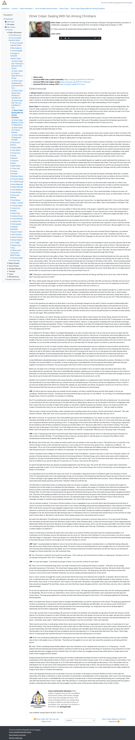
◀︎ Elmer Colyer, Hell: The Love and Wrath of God (46, 720)
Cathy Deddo (16, 148)
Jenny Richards (17, 219)
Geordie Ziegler (17, 258)
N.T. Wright (16, 243)
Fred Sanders (16, 224)
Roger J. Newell (17, 203)
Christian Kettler (17, 179)
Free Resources (15, 35)
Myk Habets (16, 166)
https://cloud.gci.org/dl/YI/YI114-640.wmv (76, 82)
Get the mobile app (15, 738)
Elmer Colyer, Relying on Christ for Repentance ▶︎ (114, 720)
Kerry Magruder (17, 184)
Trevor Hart (16, 168)
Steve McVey (16, 192)
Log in (130, 3)
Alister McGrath (17, 187)
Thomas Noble (17, 206)
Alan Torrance (17, 235)
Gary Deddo (16, 150)
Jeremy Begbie (17, 51)
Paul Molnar (16, 200)
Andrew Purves (17, 216)
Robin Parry (16, 213)
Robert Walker (17, 240)
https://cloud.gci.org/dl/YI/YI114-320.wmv (79, 80)
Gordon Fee (16, 153)
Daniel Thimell (17, 232)
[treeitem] (13, 149)
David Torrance (17, 237)
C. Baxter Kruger (17, 182)
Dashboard (5, 9)
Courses (14, 9)
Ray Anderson (17, 48)
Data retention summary (17, 735)
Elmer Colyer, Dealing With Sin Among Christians (88, 9)
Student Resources (13, 279)
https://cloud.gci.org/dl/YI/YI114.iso (72, 84)
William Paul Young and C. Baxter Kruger (15, 252)
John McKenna (17, 190)
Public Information (26, 9)
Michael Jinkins (17, 176)
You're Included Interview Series (46, 9)
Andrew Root (16, 221)
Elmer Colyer (64, 9)
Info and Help (15, 260)
